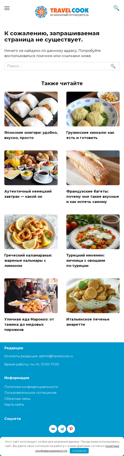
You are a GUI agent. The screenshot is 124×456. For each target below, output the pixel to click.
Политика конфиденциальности (31, 387)
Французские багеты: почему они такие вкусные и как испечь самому (92, 196)
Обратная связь (17, 399)
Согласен (79, 450)
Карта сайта (14, 405)
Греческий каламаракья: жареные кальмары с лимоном (28, 260)
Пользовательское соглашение (30, 393)
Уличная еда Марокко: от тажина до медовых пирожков (29, 324)
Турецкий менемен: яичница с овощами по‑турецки (85, 260)
